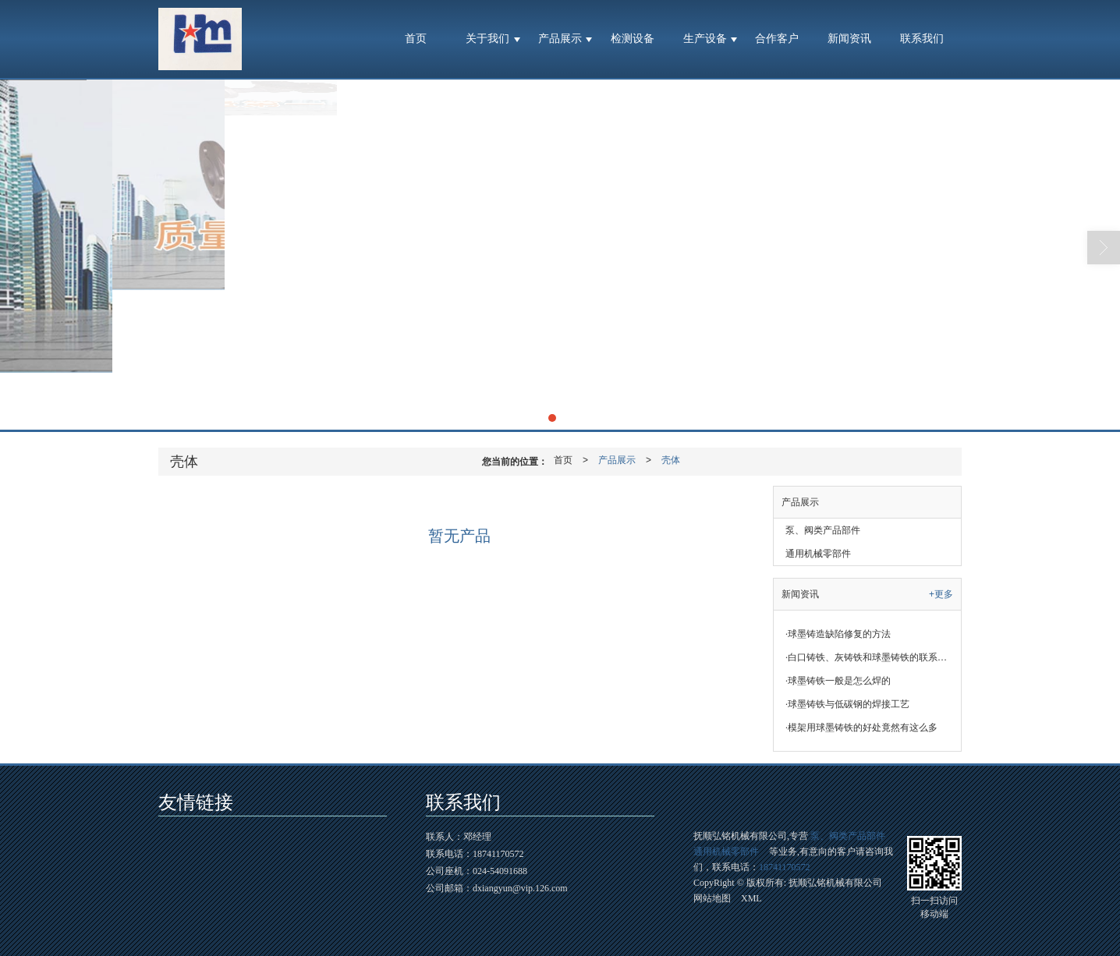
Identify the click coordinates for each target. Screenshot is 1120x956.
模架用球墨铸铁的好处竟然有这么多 (861, 727)
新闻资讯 (849, 38)
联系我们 (922, 38)
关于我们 (487, 38)
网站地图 (712, 898)
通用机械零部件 (818, 553)
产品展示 (560, 38)
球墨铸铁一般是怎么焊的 (838, 680)
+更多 (941, 594)
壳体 (670, 460)
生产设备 (705, 38)
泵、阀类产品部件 (822, 530)
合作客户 (777, 38)
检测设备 (632, 38)
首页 (416, 38)
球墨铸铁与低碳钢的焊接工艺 (847, 704)
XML (751, 898)
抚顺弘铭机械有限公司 (835, 882)
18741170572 (784, 867)
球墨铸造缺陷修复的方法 (838, 633)
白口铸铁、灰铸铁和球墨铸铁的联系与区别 (873, 657)
